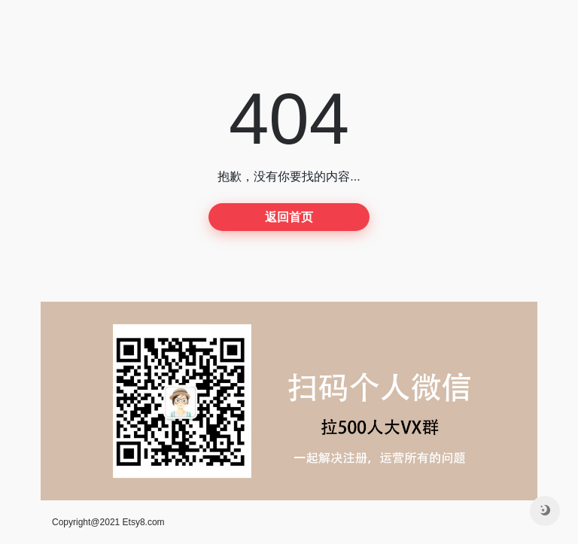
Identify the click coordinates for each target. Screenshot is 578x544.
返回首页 (289, 217)
